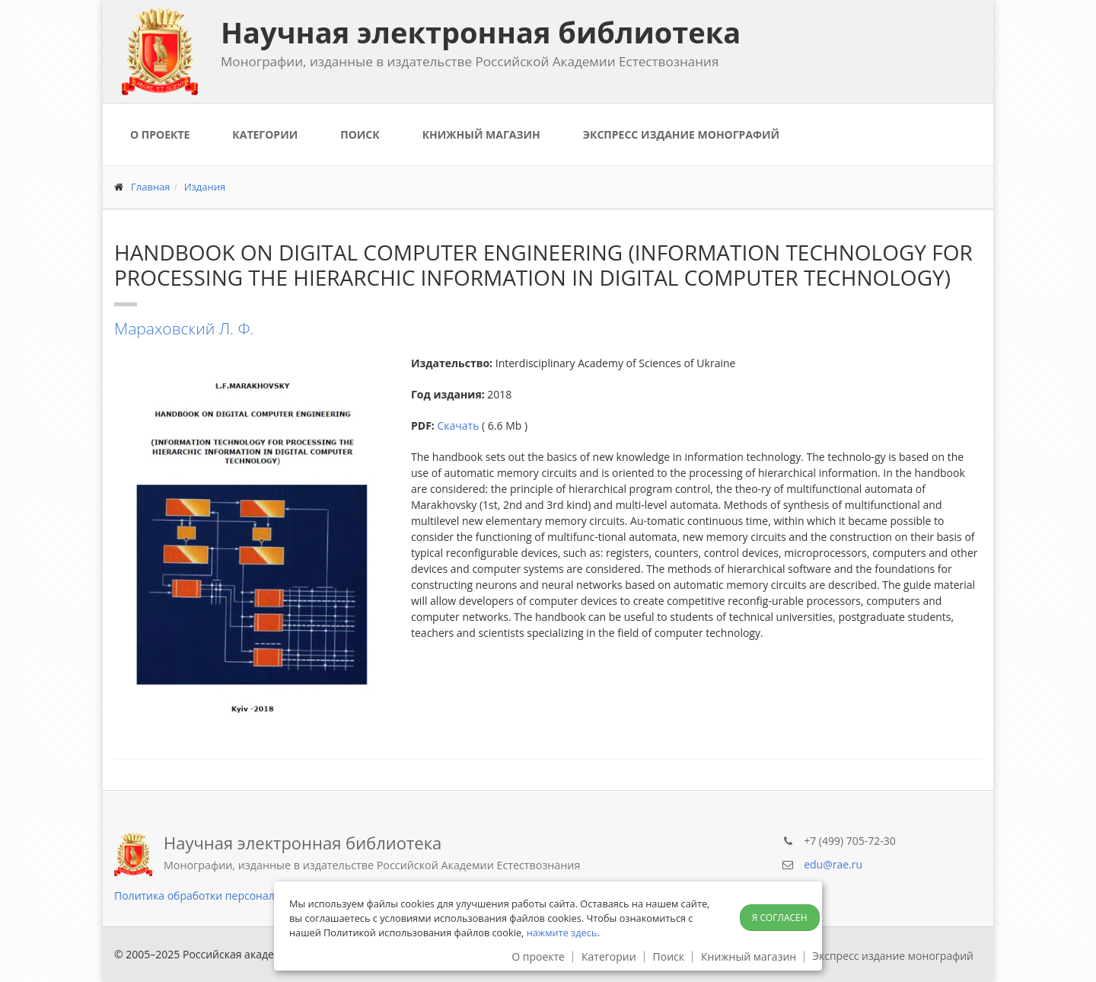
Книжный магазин (481, 134)
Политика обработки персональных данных (228, 895)
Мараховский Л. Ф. (184, 328)
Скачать (458, 425)
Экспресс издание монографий (681, 134)
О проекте (160, 134)
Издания (205, 187)
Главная (150, 187)
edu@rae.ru (833, 864)
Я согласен (780, 917)
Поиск (359, 134)
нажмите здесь (562, 932)
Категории (265, 134)
